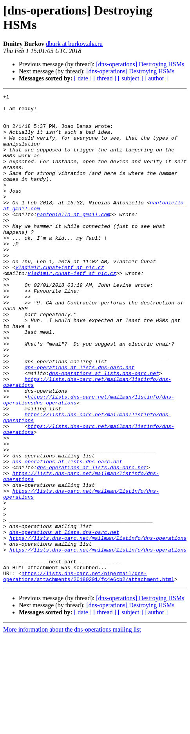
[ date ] (83, 78)
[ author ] (156, 78)
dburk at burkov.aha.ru (74, 43)
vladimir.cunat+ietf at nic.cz (59, 302)
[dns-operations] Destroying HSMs (140, 64)
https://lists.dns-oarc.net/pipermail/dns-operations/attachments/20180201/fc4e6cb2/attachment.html (88, 673)
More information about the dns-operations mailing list (72, 727)
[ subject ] (130, 78)
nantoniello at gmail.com (73, 238)
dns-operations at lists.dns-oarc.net (80, 422)
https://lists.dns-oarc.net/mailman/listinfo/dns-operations (97, 627)
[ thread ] (104, 78)
